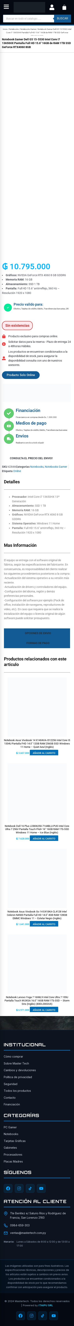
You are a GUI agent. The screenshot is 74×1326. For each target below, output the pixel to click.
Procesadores (13, 1154)
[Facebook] (8, 1188)
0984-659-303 (20, 1225)
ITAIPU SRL (45, 1305)
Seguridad (10, 1084)
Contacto (10, 1097)
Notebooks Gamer (28, 29)
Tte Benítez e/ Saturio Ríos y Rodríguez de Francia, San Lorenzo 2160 (38, 1215)
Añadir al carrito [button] (44, 753)
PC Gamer (10, 1127)
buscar (62, 18)
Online (17, 471)
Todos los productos (17, 1090)
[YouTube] (41, 1188)
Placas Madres (13, 1161)
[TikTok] (30, 1188)
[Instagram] (19, 1188)
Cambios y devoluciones (20, 1070)
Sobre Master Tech (16, 1063)
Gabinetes (10, 1147)
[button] (6, 7)
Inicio (5, 29)
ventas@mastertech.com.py (28, 1232)
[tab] (37, 633)
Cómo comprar (13, 1056)
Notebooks (14, 29)
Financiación (12, 1104)
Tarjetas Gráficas (15, 1141)
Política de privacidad (18, 1077)
